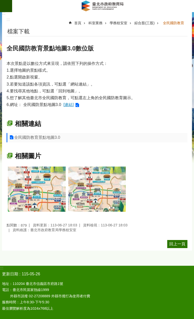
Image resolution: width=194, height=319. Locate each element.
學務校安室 (118, 23)
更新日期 (10, 274)
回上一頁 (177, 244)
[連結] (68, 104)
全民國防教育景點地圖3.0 (37, 137)
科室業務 (95, 23)
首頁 (77, 23)
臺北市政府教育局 (103, 6)
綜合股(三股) (144, 23)
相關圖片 (28, 156)
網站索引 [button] (6, 6)
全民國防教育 (173, 23)
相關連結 (28, 123)
